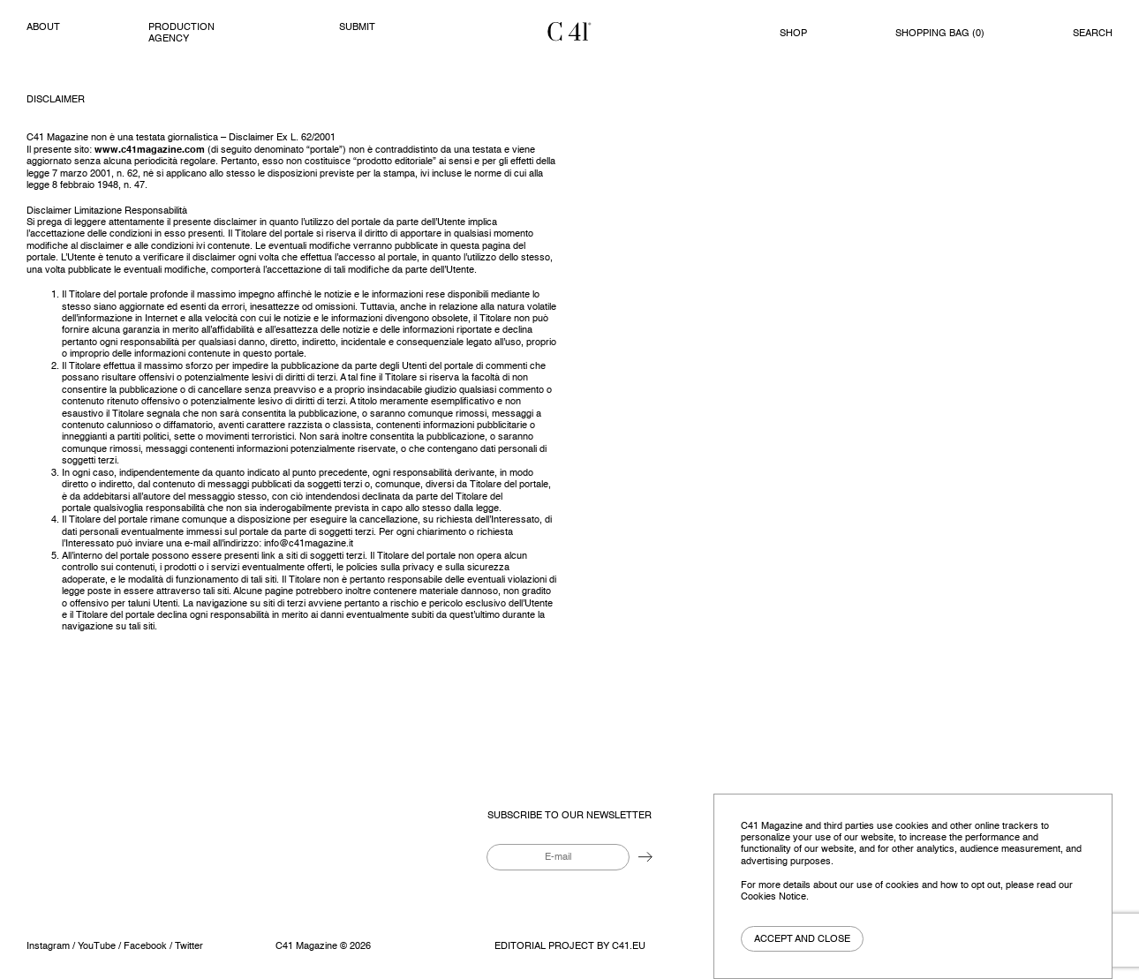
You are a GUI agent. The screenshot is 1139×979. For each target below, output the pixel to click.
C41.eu (628, 946)
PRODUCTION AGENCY (181, 33)
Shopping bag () (939, 33)
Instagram (48, 946)
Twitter (189, 946)
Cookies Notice (773, 897)
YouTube (97, 946)
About (43, 27)
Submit (357, 27)
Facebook (145, 946)
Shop (793, 33)
